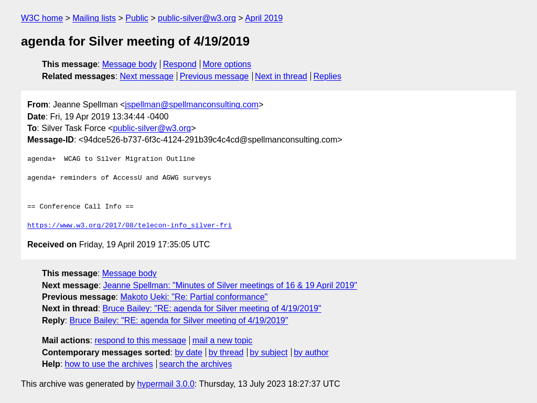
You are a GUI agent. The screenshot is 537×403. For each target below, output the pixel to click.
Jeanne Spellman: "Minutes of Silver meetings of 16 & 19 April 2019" (230, 285)
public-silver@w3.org (197, 18)
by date (188, 352)
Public (136, 18)
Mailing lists (94, 18)
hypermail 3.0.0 (165, 383)
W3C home (42, 18)
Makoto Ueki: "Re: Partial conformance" (193, 296)
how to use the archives (109, 364)
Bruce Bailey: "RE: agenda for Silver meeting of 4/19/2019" (212, 308)
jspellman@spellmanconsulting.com (192, 104)
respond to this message (140, 340)
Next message (147, 76)
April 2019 (264, 18)
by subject (268, 352)
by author (311, 352)
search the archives (195, 364)
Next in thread (281, 76)
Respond (180, 64)
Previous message (214, 76)
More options (227, 64)
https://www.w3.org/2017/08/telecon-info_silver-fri (129, 226)
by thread (226, 352)
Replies (327, 76)
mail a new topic (222, 340)
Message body (129, 64)
